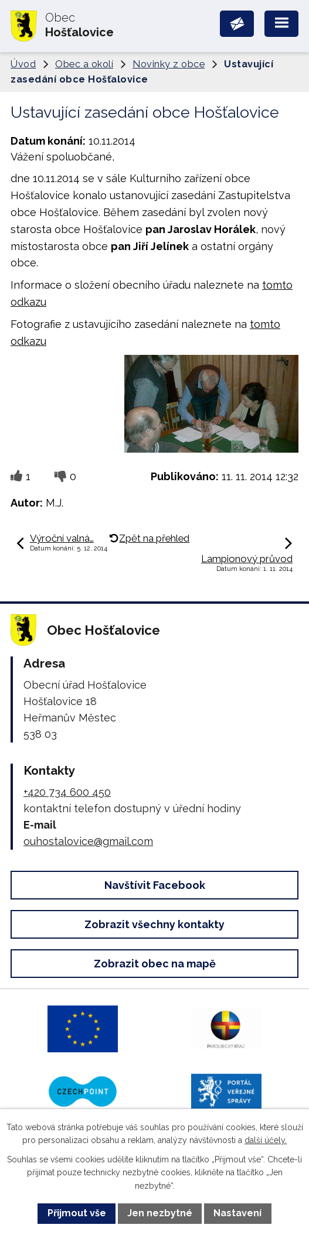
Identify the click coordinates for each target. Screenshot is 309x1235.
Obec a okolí (84, 64)
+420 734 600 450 (67, 792)
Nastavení (237, 1213)
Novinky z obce (169, 64)
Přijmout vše (76, 1213)
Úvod (23, 64)
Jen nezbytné (159, 1213)
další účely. (266, 1140)
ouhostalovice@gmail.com (88, 841)
